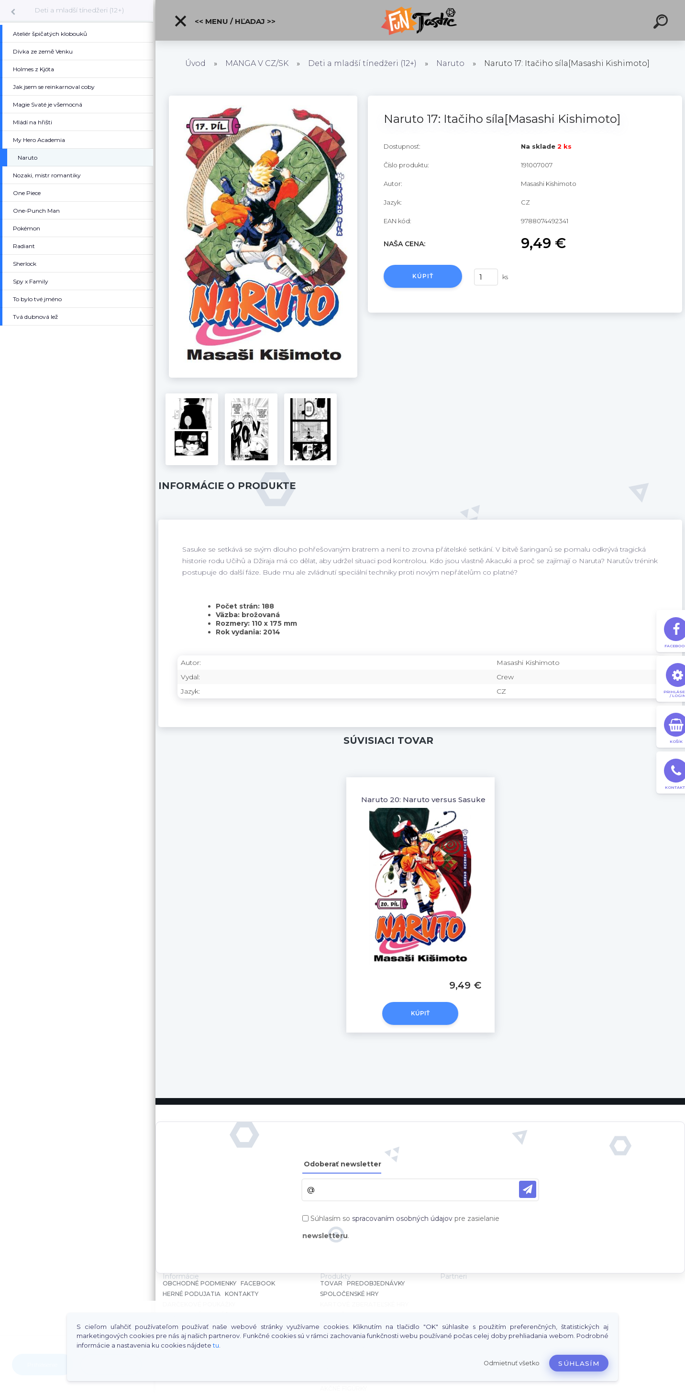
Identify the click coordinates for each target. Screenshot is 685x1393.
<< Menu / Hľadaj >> (225, 21)
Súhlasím (578, 1363)
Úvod (195, 63)
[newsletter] (527, 1189)
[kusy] (486, 277)
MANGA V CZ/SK (256, 63)
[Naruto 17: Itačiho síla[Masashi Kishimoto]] (263, 99)
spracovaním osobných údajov (402, 1218)
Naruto (450, 63)
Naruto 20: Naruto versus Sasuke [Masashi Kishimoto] (461, 799)
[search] (662, 23)
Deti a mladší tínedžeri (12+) (79, 10)
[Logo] (420, 20)
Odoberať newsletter (342, 1164)
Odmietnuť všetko (512, 1363)
